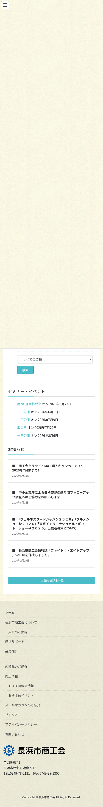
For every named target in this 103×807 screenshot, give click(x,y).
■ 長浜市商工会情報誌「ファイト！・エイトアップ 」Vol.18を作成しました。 (50, 552)
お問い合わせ (14, 734)
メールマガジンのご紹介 (22, 705)
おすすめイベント (21, 695)
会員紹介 (11, 651)
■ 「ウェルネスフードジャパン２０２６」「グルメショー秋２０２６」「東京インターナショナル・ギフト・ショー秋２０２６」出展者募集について (50, 523)
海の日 (22, 427)
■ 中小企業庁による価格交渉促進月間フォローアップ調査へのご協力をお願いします (50, 494)
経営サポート (14, 641)
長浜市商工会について (21, 622)
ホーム (10, 612)
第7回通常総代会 (29, 404)
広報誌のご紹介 (16, 666)
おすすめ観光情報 (21, 685)
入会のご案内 (18, 632)
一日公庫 (23, 412)
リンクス (11, 714)
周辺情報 (11, 676)
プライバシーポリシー (21, 724)
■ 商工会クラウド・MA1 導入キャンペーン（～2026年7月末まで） (48, 468)
